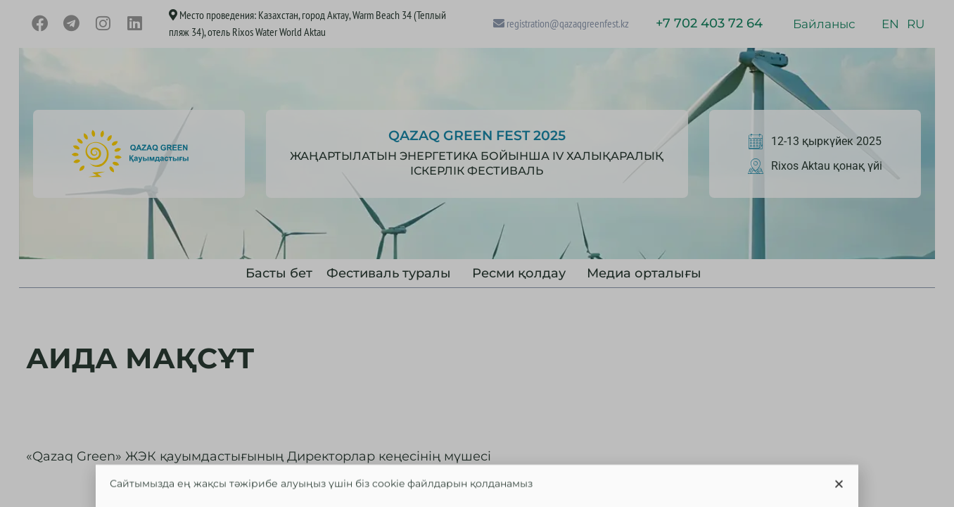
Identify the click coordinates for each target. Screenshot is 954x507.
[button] (839, 488)
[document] (477, 253)
